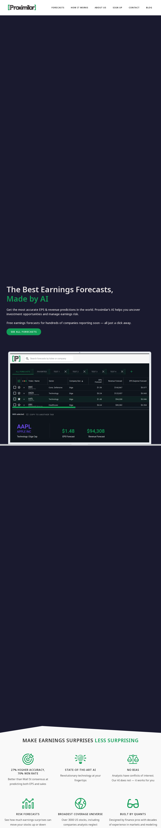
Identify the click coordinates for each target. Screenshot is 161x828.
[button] (24, 331)
